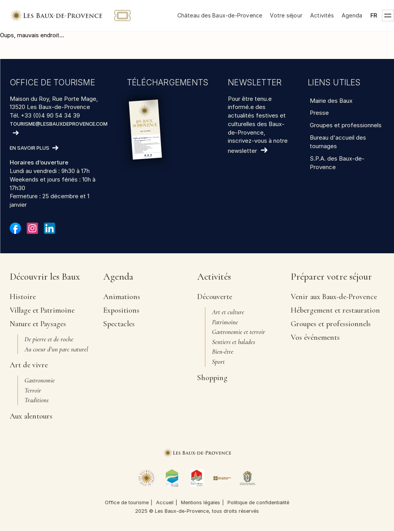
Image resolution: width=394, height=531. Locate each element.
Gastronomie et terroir (238, 332)
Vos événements (315, 337)
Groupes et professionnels (346, 125)
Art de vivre (29, 365)
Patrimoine (225, 322)
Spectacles (119, 324)
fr (373, 15)
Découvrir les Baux (45, 277)
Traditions (36, 400)
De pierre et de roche (48, 339)
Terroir (32, 390)
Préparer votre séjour (331, 277)
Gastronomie (39, 380)
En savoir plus (29, 148)
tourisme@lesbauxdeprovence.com (59, 124)
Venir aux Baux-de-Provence (334, 296)
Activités (322, 15)
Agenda (352, 15)
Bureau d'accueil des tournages (338, 142)
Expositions (121, 310)
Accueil (165, 502)
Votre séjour (286, 15)
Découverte (214, 296)
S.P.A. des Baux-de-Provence (337, 163)
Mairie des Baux (331, 100)
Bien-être (222, 352)
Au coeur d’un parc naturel (56, 349)
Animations (121, 296)
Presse (319, 112)
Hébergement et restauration (335, 310)
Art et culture (228, 312)
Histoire (23, 296)
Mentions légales (200, 502)
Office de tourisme (127, 502)
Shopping (212, 377)
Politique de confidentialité (258, 502)
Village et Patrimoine (42, 310)
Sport (218, 362)
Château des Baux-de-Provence (219, 15)
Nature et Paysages (38, 324)
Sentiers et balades (233, 342)
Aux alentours (31, 416)
